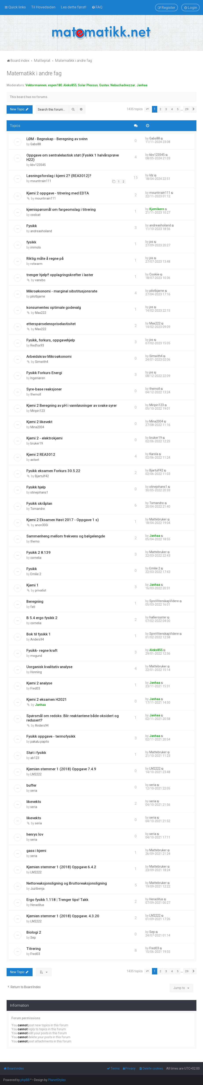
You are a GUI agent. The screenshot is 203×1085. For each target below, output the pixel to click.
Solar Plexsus (88, 85)
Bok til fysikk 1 (38, 634)
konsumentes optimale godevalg (53, 307)
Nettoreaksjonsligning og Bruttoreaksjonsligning (66, 883)
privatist (40, 590)
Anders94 (37, 639)
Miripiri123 (37, 411)
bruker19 (36, 443)
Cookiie (154, 274)
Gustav (104, 85)
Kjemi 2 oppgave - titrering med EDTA (57, 193)
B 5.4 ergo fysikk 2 (41, 618)
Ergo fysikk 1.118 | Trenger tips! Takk (57, 899)
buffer (31, 785)
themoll (35, 394)
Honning (36, 672)
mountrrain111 (40, 181)
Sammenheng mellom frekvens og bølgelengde (65, 536)
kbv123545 (38, 165)
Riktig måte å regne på (45, 258)
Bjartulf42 (42, 476)
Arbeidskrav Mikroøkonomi (48, 356)
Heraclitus (37, 905)
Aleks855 (70, 85)
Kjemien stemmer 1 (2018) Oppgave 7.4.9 (61, 769)
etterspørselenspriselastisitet (51, 324)
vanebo (40, 280)
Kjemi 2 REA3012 (40, 454)
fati (32, 606)
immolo (35, 247)
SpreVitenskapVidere (164, 601)
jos (151, 241)
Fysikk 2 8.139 (38, 552)
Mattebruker (158, 519)
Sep (33, 937)
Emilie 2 (35, 574)
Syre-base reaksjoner (44, 389)
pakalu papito (39, 741)
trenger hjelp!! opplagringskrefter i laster (59, 275)
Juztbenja (37, 888)
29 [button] (186, 109)
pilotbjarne (37, 296)
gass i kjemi (36, 850)
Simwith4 (41, 362)
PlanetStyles (57, 1080)
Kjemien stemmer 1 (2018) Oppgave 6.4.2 (61, 867)
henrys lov (34, 834)
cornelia (35, 557)
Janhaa (142, 85)
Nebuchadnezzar (122, 85)
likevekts (33, 801)
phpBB (25, 1080)
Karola (153, 454)
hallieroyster (157, 617)
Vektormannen (36, 85)
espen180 (55, 85)
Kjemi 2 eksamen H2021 (46, 699)
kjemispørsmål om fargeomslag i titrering (61, 209)
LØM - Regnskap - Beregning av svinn (57, 139)
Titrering (33, 948)
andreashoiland (41, 231)
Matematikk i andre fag (34, 73)
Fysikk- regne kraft (41, 650)
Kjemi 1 (32, 585)
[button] (147, 109)
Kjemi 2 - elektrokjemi (44, 438)
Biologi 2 (33, 932)
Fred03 (35, 688)
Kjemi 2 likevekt (39, 422)
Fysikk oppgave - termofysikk (50, 736)
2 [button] (160, 109)
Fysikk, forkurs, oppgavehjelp (50, 340)
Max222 (40, 313)
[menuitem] (43, 7)
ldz (151, 175)
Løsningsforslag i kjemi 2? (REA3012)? (58, 175)
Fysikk (31, 226)
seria (33, 790)
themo (35, 541)
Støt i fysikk (36, 752)
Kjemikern (156, 209)
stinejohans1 (39, 492)
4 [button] (172, 109)
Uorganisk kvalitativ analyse (49, 667)
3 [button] (166, 109)
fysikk (31, 242)
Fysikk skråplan (39, 503)
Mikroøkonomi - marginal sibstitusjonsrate (61, 291)
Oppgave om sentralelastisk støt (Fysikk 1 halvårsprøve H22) (72, 157)
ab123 (34, 758)
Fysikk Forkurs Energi (44, 373)
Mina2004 (37, 427)
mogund (36, 655)
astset (34, 460)
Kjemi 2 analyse (39, 683)
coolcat (35, 215)
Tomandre (37, 508)
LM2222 (36, 774)
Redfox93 (37, 345)
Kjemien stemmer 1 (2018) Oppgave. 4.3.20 (62, 916)
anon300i (41, 525)
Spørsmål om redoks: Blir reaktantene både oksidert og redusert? (72, 718)
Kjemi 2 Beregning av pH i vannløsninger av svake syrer (71, 405)
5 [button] (177, 109)
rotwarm (36, 264)
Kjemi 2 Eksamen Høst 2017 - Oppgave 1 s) (62, 520)
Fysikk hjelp (36, 487)
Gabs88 (35, 144)
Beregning (34, 601)
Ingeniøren (37, 378)
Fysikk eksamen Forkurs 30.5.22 (53, 471)
